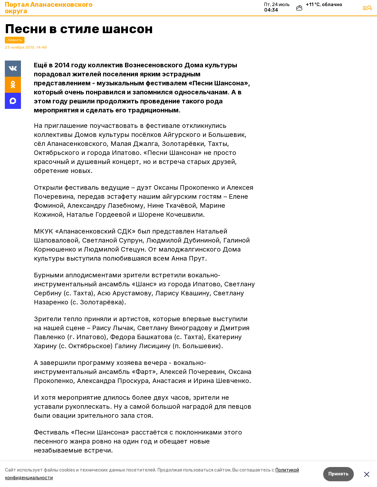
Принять (338, 474)
